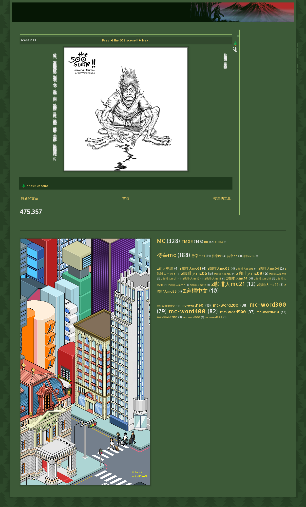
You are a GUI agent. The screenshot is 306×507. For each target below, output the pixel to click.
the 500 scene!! (126, 40)
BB (206, 242)
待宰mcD (248, 256)
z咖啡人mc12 (190, 278)
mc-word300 (267, 304)
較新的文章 (29, 198)
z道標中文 (195, 290)
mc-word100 (192, 305)
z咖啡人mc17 (176, 285)
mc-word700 (167, 317)
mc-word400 (187, 311)
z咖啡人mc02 (219, 268)
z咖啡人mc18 (198, 285)
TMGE (187, 241)
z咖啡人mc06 (194, 273)
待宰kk (217, 256)
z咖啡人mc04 (268, 268)
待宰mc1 (198, 256)
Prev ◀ (107, 40)
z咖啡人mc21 (228, 283)
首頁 (125, 198)
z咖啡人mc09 (249, 273)
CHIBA (219, 242)
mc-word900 (214, 317)
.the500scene (37, 186)
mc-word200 (225, 305)
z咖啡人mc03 (244, 268)
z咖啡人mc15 (262, 278)
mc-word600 (267, 312)
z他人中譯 (165, 268)
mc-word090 (166, 305)
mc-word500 (233, 311)
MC (161, 240)
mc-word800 (191, 317)
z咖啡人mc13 (212, 278)
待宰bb (232, 256)
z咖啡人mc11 (169, 278)
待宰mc (166, 255)
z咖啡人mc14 (237, 278)
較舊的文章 (222, 198)
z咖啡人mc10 (277, 274)
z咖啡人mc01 (190, 268)
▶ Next (144, 40)
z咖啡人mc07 (222, 274)
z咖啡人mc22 (267, 284)
